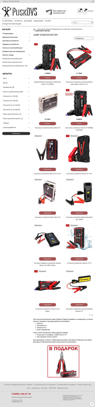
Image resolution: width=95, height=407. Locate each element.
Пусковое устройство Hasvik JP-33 (79, 263)
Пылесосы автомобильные (13, 48)
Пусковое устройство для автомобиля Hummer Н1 (79, 310)
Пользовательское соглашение (45, 384)
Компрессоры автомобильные (14, 51)
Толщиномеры (8, 33)
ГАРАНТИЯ (52, 388)
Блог (28, 388)
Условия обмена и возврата (66, 384)
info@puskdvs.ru (16, 402)
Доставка (28, 21)
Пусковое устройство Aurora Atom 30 (47, 217)
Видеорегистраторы (10, 37)
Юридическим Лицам (11, 24)
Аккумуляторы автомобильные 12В (15, 66)
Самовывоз (38, 21)
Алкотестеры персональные (12, 62)
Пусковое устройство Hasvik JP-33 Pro (47, 174)
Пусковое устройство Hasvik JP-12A (79, 174)
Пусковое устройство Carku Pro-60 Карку (47, 310)
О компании (7, 21)
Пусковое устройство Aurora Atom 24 (47, 128)
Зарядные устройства (11, 44)
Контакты (18, 21)
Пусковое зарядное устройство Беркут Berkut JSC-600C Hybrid (47, 264)
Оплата (48, 21)
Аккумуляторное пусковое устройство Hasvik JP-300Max (47, 83)
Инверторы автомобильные (12, 58)
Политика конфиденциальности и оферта (18, 384)
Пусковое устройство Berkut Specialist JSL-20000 (79, 218)
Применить (16, 133)
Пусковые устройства (11, 41)
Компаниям (36, 388)
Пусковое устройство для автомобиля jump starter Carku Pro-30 (79, 83)
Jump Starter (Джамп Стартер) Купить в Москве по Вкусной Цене (59, 29)
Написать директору (84, 384)
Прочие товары (8, 55)
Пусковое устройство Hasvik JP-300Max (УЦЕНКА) (79, 129)
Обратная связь (62, 388)
